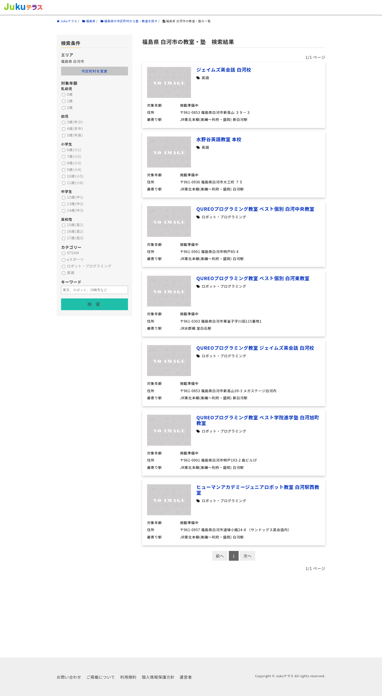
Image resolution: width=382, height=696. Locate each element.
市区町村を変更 (94, 71)
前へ (220, 556)
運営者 (186, 677)
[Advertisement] (191, 612)
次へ (248, 556)
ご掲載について (100, 677)
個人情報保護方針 (158, 677)
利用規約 (128, 677)
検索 (95, 304)
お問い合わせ (69, 677)
